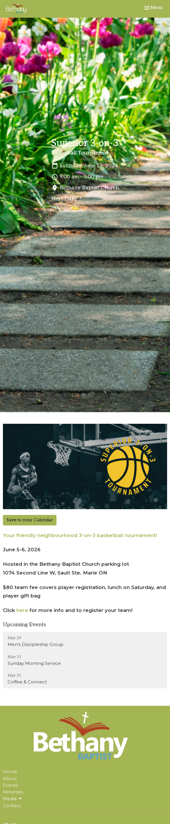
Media (12, 799)
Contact (12, 805)
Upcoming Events (24, 625)
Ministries (13, 792)
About (10, 778)
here (22, 610)
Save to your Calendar (29, 520)
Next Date (67, 198)
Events (10, 785)
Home (10, 771)
